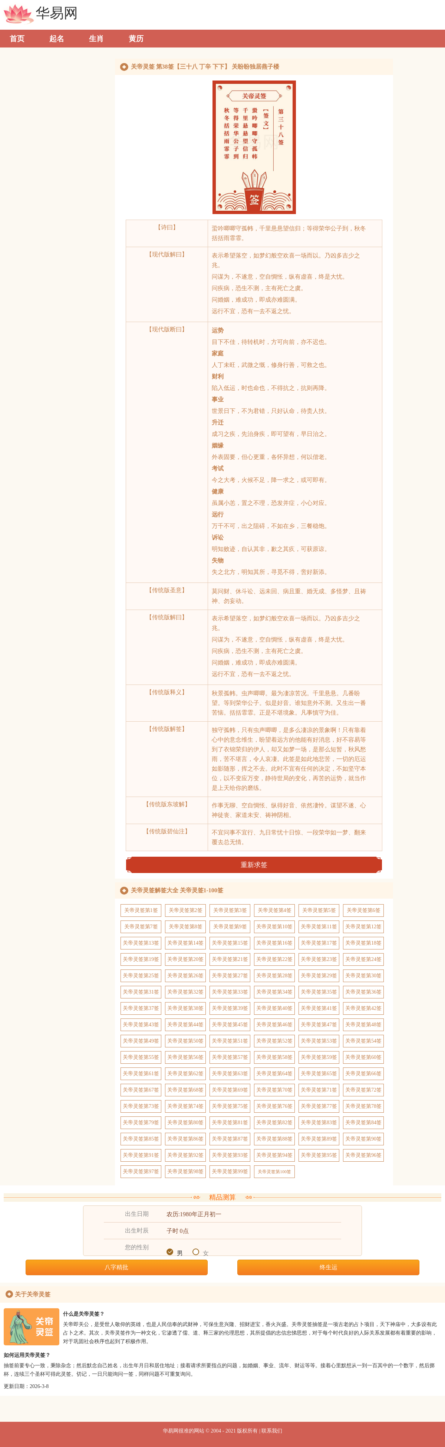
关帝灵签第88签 (274, 1139)
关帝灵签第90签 (363, 1139)
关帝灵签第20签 (185, 959)
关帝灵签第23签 (319, 959)
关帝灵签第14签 (185, 943)
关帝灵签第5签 (319, 910)
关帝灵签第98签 (185, 1171)
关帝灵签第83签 (319, 1122)
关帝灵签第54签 (363, 1041)
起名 (56, 39)
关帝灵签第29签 (319, 975)
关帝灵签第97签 (141, 1171)
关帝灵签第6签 (363, 910)
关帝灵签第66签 (363, 1073)
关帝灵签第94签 (274, 1155)
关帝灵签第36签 (363, 992)
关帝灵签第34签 (274, 992)
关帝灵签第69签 (230, 1090)
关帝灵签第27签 (230, 975)
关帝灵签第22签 (274, 959)
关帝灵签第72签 (363, 1090)
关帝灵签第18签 (363, 943)
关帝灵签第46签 (274, 1024)
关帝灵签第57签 (230, 1057)
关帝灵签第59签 (319, 1057)
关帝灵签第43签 (141, 1024)
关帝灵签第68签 (185, 1090)
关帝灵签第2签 (185, 910)
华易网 (57, 15)
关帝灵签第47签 (319, 1024)
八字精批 (116, 1267)
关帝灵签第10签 (274, 926)
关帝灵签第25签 (141, 975)
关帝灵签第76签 (274, 1106)
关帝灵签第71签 (319, 1090)
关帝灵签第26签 (185, 975)
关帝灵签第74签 (185, 1106)
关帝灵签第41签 (319, 1008)
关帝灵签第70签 (274, 1090)
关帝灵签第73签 (141, 1106)
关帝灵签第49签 (141, 1041)
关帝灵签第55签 (141, 1057)
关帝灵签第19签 (141, 959)
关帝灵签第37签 (141, 1008)
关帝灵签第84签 (363, 1122)
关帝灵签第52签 (274, 1041)
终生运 (328, 1267)
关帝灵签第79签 (141, 1122)
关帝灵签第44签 (185, 1024)
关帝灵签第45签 (230, 1024)
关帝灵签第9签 (230, 926)
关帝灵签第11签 (319, 926)
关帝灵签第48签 (363, 1024)
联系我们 (271, 1431)
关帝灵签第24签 (363, 959)
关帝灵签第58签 (274, 1057)
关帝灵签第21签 (230, 959)
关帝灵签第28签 (274, 975)
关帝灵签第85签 (141, 1139)
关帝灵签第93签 (230, 1155)
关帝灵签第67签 (141, 1090)
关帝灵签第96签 (363, 1155)
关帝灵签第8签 (185, 926)
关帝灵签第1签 (141, 910)
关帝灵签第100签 (274, 1171)
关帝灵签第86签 (185, 1139)
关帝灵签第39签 (230, 1008)
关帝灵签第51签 (230, 1041)
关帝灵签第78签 (363, 1106)
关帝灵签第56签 (185, 1057)
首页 (17, 39)
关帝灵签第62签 (185, 1073)
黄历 (136, 39)
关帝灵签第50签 (185, 1041)
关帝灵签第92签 (185, 1155)
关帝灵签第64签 (274, 1073)
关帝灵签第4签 (274, 910)
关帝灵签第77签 (319, 1106)
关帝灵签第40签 (274, 1008)
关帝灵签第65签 (319, 1073)
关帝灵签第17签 (319, 943)
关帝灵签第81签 (230, 1122)
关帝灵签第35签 (319, 992)
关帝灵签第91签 (141, 1155)
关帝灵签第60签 (363, 1057)
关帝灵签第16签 (274, 943)
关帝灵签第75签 (230, 1106)
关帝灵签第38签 (185, 1008)
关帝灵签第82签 (274, 1122)
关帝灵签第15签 (230, 943)
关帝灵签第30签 (363, 975)
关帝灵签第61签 (141, 1073)
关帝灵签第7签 (141, 926)
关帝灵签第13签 (141, 943)
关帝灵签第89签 (319, 1139)
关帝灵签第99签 (230, 1171)
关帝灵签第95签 (319, 1155)
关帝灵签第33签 (230, 992)
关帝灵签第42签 (363, 1008)
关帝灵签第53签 (319, 1041)
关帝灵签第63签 (230, 1073)
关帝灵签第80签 (185, 1122)
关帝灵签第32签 (185, 992)
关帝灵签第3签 (230, 910)
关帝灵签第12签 (363, 926)
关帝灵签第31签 (141, 992)
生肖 (96, 39)
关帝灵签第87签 (230, 1139)
